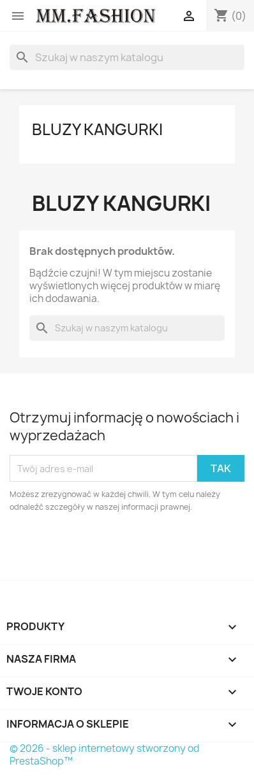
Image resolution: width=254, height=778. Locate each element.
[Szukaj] (127, 57)
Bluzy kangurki (97, 129)
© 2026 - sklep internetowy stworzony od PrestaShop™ (105, 755)
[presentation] (116, 548)
